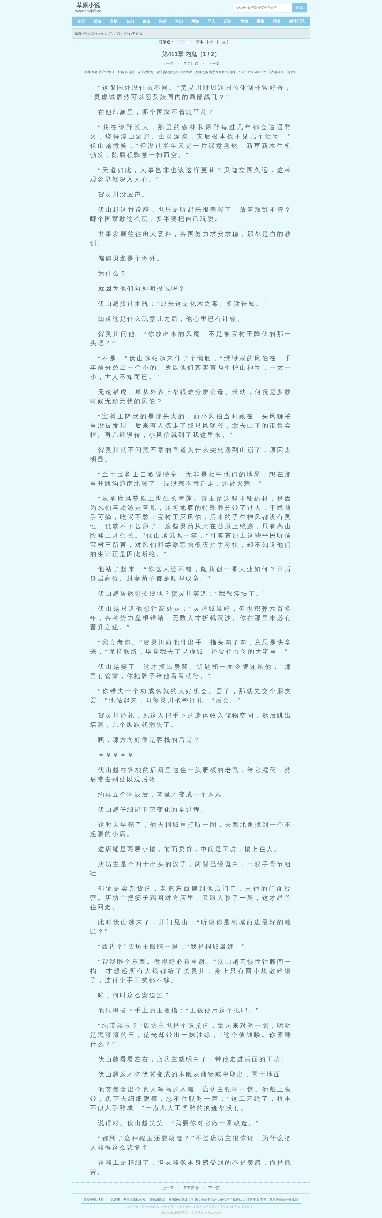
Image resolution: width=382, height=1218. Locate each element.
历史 (228, 21)
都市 (146, 21)
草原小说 (81, 34)
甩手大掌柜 (217, 72)
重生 (260, 21)
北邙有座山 (251, 1199)
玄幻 (130, 21)
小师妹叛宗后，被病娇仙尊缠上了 (170, 1199)
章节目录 (191, 63)
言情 (114, 21)
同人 (211, 21)
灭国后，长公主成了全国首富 (246, 72)
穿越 (163, 21)
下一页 (214, 63)
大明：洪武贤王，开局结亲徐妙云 (121, 1199)
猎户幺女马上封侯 (111, 72)
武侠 (97, 21)
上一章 (168, 63)
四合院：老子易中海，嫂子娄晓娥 (148, 72)
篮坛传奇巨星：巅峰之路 (190, 72)
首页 (81, 21)
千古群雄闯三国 (279, 72)
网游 (195, 21)
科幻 (179, 21)
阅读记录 (297, 21)
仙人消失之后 (110, 34)
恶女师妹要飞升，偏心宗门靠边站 (218, 1199)
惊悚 (244, 21)
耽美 (277, 21)
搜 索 (299, 7)
